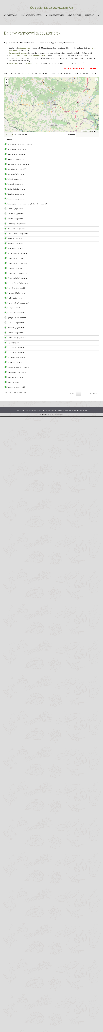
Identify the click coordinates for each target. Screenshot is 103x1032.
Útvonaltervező (74, 15)
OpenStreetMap (87, 131)
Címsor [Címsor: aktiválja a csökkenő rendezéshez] (9, 139)
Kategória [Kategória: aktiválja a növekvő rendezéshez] (10, 145)
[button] (98, 15)
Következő (93, 1009)
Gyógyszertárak (10, 15)
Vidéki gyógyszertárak (55, 15)
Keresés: (83, 135)
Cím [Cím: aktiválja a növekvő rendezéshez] (7, 150)
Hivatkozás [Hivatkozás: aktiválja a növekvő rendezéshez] (10, 155)
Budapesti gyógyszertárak (31, 15)
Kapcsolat (89, 15)
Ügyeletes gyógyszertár (51, 8)
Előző (72, 1009)
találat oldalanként (15, 135)
